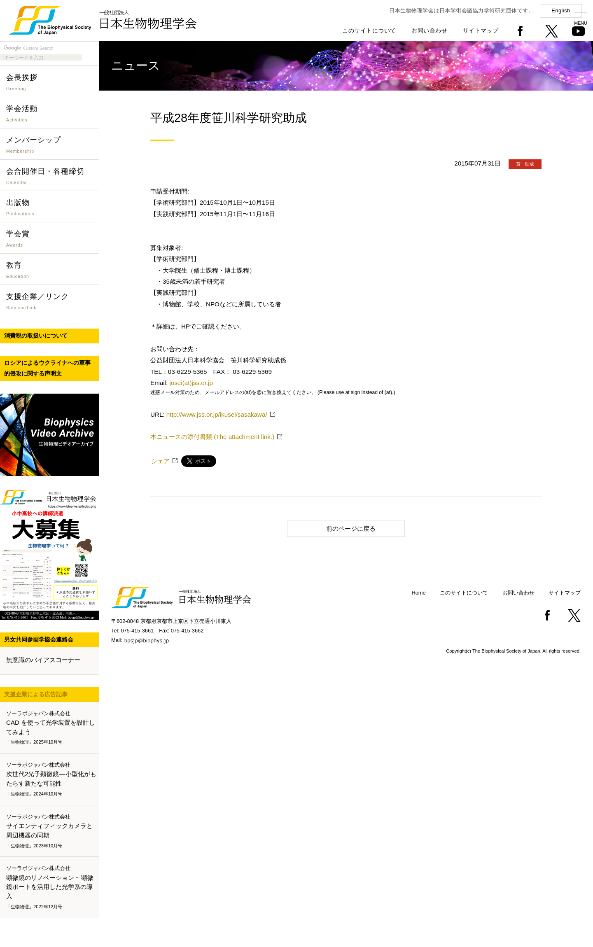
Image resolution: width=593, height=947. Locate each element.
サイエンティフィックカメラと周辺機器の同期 (51, 831)
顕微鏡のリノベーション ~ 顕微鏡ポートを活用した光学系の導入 (51, 887)
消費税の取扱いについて (36, 335)
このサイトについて (369, 30)
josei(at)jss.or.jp (191, 382)
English (560, 10)
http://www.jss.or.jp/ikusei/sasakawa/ (216, 414)
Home (419, 593)
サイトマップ (481, 30)
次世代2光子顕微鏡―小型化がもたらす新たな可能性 (51, 779)
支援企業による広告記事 (36, 694)
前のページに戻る (335, 528)
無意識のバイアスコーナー (43, 659)
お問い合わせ (429, 30)
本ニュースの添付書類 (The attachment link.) (212, 436)
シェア (160, 460)
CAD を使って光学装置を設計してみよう (51, 728)
